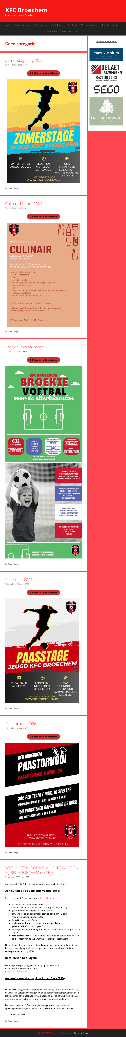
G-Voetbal (52, 31)
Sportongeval (40, 25)
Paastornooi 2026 (20, 723)
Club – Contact (22, 25)
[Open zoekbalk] (77, 31)
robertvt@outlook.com (49, 898)
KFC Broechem (26, 10)
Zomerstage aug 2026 (24, 60)
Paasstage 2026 (19, 579)
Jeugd (105, 25)
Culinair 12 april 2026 (23, 203)
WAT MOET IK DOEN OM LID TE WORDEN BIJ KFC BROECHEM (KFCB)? (41, 870)
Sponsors (66, 31)
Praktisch (72, 25)
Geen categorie (14, 188)
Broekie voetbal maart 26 (27, 347)
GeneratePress (81, 1033)
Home (8, 25)
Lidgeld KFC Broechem (16, 971)
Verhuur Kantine (89, 25)
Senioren (116, 25)
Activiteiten (57, 25)
